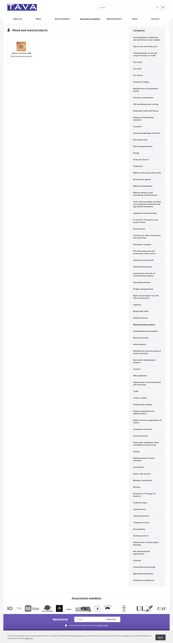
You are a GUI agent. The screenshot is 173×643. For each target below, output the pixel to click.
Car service (138, 75)
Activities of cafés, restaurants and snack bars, (147, 236)
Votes (135, 18)
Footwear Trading (141, 82)
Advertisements (114, 18)
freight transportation (143, 289)
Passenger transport (142, 244)
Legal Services (139, 509)
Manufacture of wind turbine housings (146, 543)
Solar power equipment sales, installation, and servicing (146, 443)
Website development (142, 186)
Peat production (140, 139)
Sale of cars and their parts (145, 46)
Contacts (155, 18)
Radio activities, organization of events (147, 421)
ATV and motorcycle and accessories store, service (144, 252)
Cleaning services (140, 535)
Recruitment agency (142, 179)
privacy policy (102, 625)
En (163, 7)
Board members (62, 18)
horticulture (138, 467)
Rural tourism (139, 229)
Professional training (142, 404)
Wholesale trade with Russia (145, 111)
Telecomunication (141, 516)
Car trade (137, 68)
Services (136, 369)
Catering (137, 560)
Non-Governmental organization (141, 552)
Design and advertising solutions (143, 118)
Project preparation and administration (143, 412)
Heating (136, 487)
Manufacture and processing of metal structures (147, 352)
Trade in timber (140, 398)
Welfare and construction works (147, 173)
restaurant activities (142, 429)
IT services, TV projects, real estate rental (145, 221)
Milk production (140, 375)
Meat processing (140, 337)
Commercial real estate (143, 260)
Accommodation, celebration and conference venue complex (146, 38)
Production (138, 166)
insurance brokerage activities (146, 133)
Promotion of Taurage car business (144, 494)
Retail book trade (140, 311)
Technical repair (140, 502)
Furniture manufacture (143, 97)
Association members (90, 18)
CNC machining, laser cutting (145, 104)
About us (18, 18)
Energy (136, 153)
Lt (158, 7)
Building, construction (142, 480)
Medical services (140, 318)
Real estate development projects (144, 361)
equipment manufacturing (144, 213)
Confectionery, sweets (142, 266)
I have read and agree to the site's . (87, 625)
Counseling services (141, 282)
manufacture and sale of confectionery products (144, 274)
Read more (29, 638)
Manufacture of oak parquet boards (145, 89)
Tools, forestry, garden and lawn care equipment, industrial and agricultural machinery (147, 204)
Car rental (137, 62)
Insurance (137, 126)
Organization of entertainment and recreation (147, 383)
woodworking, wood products (145, 331)
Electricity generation (142, 146)
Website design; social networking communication (145, 193)
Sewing (136, 451)
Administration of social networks (143, 459)
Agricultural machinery (143, 573)
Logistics (137, 304)
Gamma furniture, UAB (21, 53)
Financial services (141, 159)
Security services (140, 436)
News (38, 18)
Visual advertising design (144, 567)
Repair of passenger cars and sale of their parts (146, 296)
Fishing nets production (143, 580)
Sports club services (142, 474)
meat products (139, 344)
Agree (160, 637)
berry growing (139, 529)
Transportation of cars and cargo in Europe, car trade (145, 54)
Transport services (141, 522)
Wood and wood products (144, 324)
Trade (135, 391)
